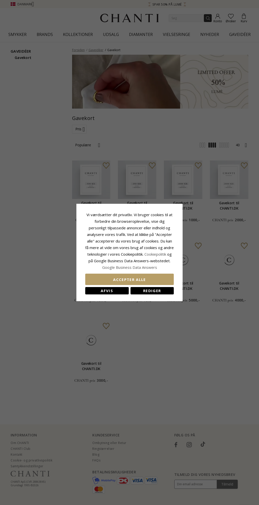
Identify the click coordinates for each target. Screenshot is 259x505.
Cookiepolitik (155, 254)
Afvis (107, 290)
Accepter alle (129, 279)
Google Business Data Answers (129, 267)
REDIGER (152, 290)
